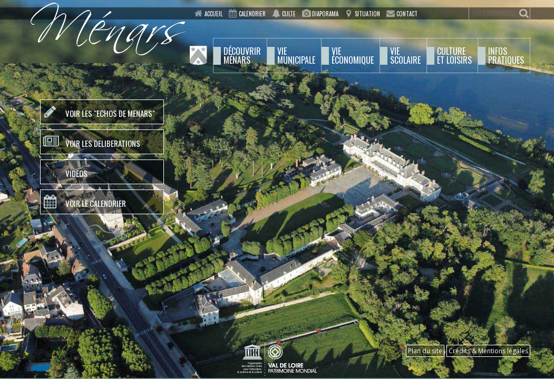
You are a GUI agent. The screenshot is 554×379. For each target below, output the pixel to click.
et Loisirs (454, 56)
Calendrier (252, 13)
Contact (406, 13)
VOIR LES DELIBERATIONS (102, 143)
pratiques (506, 56)
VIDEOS (76, 173)
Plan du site (425, 350)
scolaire (405, 56)
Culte (289, 13)
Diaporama (325, 13)
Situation (367, 13)
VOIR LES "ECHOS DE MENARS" (110, 113)
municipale (296, 56)
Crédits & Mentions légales (488, 350)
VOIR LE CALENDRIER (95, 203)
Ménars (242, 56)
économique (353, 56)
